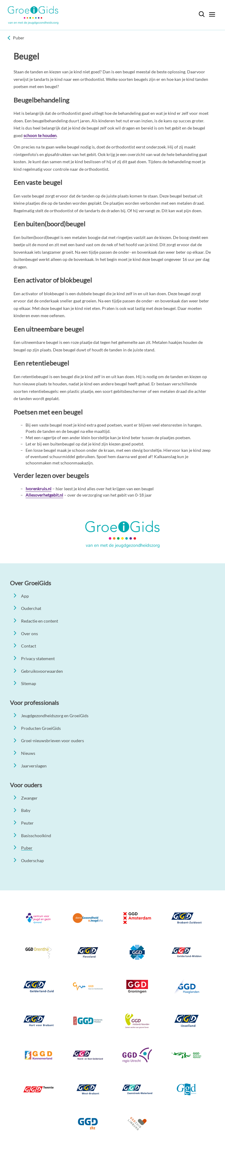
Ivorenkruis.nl (38, 488)
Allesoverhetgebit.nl (44, 494)
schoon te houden (40, 135)
